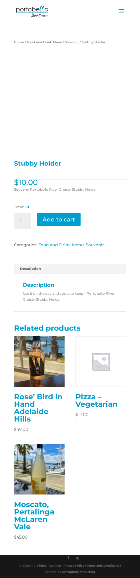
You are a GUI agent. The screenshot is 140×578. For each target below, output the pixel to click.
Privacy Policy (74, 565)
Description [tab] (30, 268)
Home (19, 42)
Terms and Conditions (103, 565)
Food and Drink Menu (44, 42)
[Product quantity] (22, 221)
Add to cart (59, 219)
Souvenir (72, 42)
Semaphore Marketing (78, 572)
